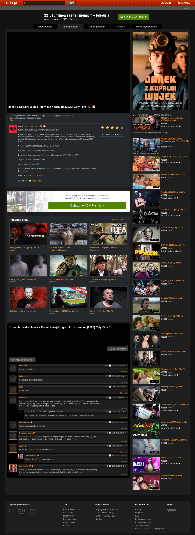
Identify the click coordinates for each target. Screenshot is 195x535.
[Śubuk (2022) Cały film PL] (146, 482)
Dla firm (99, 519)
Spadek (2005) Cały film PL (173, 192)
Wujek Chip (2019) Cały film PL (174, 157)
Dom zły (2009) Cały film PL (101, 311)
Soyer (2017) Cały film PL (172, 316)
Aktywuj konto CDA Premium (107, 509)
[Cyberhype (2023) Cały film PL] (146, 429)
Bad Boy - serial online (19, 311)
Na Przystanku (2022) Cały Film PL (24, 248)
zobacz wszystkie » (120, 220)
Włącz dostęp (15, 120)
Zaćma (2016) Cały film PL (172, 227)
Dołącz (133, 17)
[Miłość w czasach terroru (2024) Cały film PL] (146, 121)
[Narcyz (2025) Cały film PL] (146, 464)
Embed (106, 135)
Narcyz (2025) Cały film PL (172, 458)
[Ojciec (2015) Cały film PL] (146, 393)
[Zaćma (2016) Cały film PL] (146, 234)
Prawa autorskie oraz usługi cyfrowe (150, 529)
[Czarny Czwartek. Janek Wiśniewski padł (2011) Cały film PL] (146, 145)
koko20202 (23, 376)
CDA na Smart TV (70, 522)
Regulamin (139, 513)
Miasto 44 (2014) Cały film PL (62, 279)
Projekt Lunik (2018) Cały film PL (64, 311)
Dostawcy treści (69, 519)
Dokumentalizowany (44, 130)
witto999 (23, 398)
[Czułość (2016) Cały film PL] (146, 375)
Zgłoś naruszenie (142, 525)
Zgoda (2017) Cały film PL (172, 298)
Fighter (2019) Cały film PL (172, 280)
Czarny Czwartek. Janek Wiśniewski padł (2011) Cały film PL (175, 141)
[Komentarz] (68, 338)
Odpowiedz (123, 372)
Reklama (66, 525)
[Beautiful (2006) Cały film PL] (146, 181)
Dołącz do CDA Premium (87, 205)
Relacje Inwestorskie (71, 509)
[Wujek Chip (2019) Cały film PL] (146, 163)
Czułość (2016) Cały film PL (173, 369)
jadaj (21, 387)
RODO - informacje (143, 522)
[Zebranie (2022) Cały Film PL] (146, 216)
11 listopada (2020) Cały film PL (103, 279)
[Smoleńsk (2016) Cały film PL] (146, 446)
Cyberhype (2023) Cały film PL (174, 422)
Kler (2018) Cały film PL (171, 263)
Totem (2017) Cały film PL (172, 334)
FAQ (137, 516)
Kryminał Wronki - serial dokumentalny (60, 249)
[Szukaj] (44, 3)
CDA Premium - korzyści (105, 513)
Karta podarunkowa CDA (106, 516)
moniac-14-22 (32, 455)
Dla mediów (68, 513)
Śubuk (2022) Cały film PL (172, 475)
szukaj (71, 3)
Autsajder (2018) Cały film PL (173, 351)
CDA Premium (37, 176)
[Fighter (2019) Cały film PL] (146, 287)
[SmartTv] (24, 515)
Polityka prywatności (143, 519)
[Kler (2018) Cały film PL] (146, 269)
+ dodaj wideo (185, 8)
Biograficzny (23, 130)
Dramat (32, 130)
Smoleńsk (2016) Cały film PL (174, 440)
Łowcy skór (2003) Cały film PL (22, 279)
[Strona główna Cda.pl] (13, 3)
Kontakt (138, 509)
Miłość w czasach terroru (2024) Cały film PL (172, 119)
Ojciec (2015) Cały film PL (172, 387)
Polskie (56, 130)
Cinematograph (27, 433)
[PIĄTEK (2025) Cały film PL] (146, 251)
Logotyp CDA (68, 516)
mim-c (23, 366)
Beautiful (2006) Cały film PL (173, 174)
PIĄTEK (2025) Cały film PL (173, 245)
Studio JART (37, 181)
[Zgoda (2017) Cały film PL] (146, 305)
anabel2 (22, 446)
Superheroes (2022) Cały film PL (175, 404)
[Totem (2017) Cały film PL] (146, 340)
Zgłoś (117, 135)
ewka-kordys (25, 422)
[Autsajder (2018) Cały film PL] (146, 358)
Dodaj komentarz (118, 349)
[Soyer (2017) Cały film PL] (146, 322)
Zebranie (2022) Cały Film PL (173, 210)
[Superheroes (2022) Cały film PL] (146, 411)
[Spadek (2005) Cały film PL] (146, 198)
